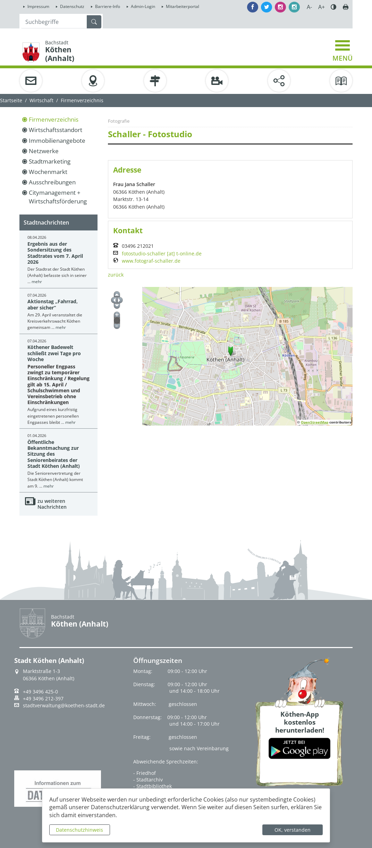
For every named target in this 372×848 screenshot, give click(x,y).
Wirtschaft (41, 100)
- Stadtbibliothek (152, 786)
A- (309, 7)
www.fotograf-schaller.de (151, 261)
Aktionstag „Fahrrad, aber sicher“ (52, 304)
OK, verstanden (292, 830)
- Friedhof (144, 773)
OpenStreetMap (314, 422)
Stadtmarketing (49, 161)
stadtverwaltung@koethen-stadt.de (64, 705)
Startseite (11, 100)
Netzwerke (44, 151)
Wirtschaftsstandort (55, 130)
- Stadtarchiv (148, 779)
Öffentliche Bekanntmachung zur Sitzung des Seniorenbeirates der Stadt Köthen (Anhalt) (53, 454)
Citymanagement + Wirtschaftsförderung (58, 197)
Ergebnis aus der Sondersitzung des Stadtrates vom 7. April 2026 (55, 253)
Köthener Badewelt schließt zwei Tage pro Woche (54, 353)
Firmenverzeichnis (53, 119)
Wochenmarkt (48, 172)
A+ (321, 7)
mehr (37, 282)
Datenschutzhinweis (79, 830)
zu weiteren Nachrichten (52, 504)
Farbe (333, 6)
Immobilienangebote (57, 141)
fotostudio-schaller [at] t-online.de (162, 253)
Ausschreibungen (52, 182)
